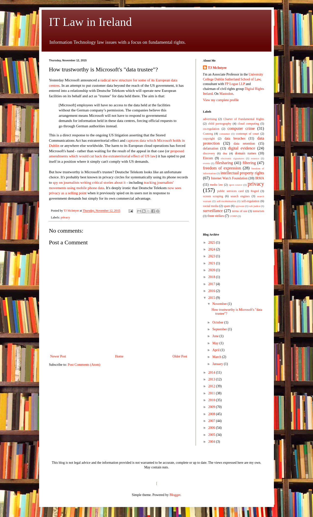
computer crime (241, 128)
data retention (244, 143)
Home (119, 356)
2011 (212, 393)
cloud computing (248, 123)
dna (225, 153)
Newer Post (58, 356)
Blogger (174, 495)
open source (235, 184)
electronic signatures (232, 158)
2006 (212, 428)
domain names (245, 153)
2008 (212, 414)
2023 (212, 256)
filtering (249, 163)
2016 (212, 291)
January (218, 364)
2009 (212, 407)
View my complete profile (221, 100)
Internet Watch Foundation (229, 178)
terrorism (258, 211)
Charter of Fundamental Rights (244, 119)
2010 (212, 400)
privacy (65, 217)
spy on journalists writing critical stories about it (89, 182)
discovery (209, 153)
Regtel (255, 191)
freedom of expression (222, 168)
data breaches (234, 138)
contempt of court (247, 133)
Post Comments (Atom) (84, 364)
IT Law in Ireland (90, 21)
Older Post (180, 356)
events (206, 163)
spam (227, 206)
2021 (212, 263)
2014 (212, 372)
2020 (212, 270)
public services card (230, 191)
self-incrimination (226, 201)
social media (210, 206)
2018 (212, 277)
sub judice (254, 206)
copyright (209, 138)
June (215, 336)
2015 (212, 298)
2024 (212, 249)
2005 (212, 435)
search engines (240, 196)
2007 (212, 421)
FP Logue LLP (235, 84)
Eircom (208, 158)
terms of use (239, 211)
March (217, 357)
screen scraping (213, 196)
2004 (212, 441)
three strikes (215, 216)
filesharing (224, 163)
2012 (212, 386)
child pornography (219, 123)
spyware (239, 206)
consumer (224, 133)
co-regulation (211, 128)
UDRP (233, 216)
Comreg (208, 133)
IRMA (259, 178)
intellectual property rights (242, 173)
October (218, 322)
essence (255, 158)
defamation (210, 148)
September (220, 329)
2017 (212, 284)
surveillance (213, 210)
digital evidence (241, 148)
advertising (210, 119)
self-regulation (250, 201)
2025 (212, 242)
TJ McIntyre (217, 68)
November (220, 304)
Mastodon (226, 94)
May (215, 343)
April (216, 350)
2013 (212, 379)
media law (216, 184)
